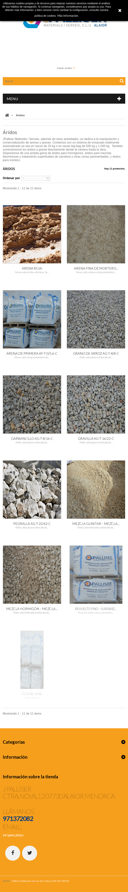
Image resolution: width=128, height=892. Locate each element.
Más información (67, 15)
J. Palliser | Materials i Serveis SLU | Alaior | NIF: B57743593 (40, 881)
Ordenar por (11, 178)
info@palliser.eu (13, 835)
